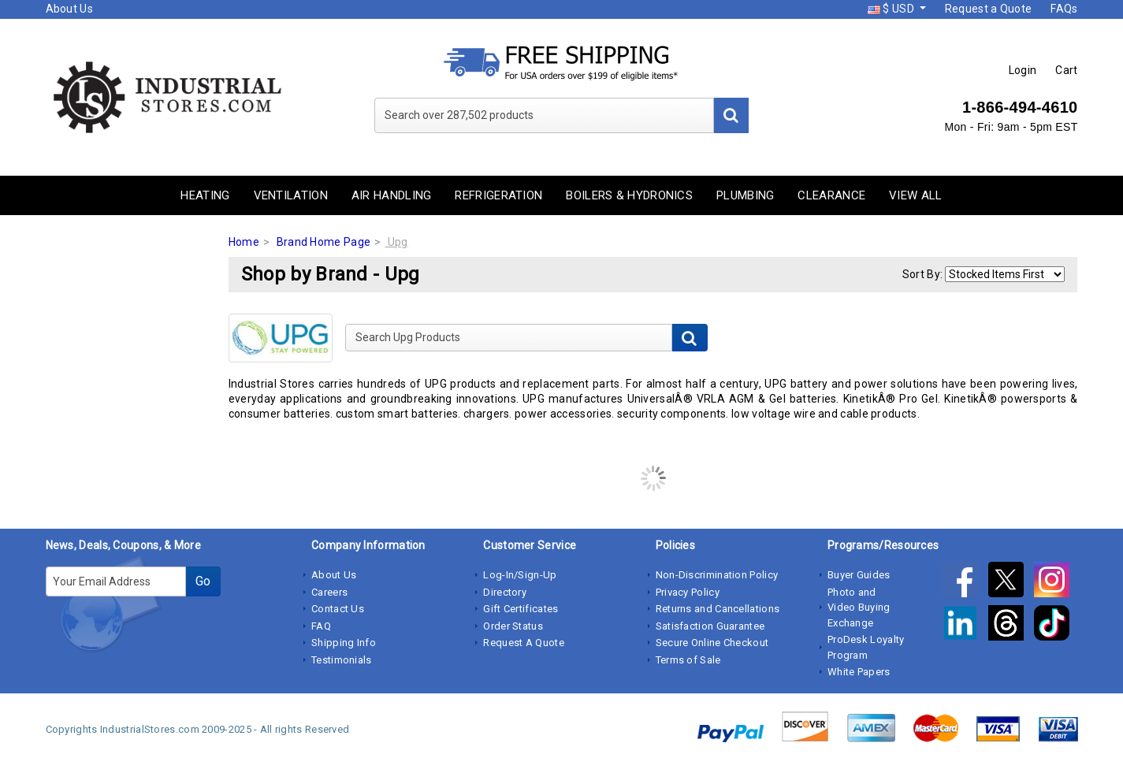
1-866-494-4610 (1020, 107)
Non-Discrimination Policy (717, 575)
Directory (504, 592)
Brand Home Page (324, 242)
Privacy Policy (688, 592)
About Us (69, 8)
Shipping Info (343, 642)
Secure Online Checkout (712, 642)
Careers (329, 592)
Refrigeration (498, 195)
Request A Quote (523, 642)
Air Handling (391, 195)
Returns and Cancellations (718, 609)
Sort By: (922, 274)
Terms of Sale (688, 660)
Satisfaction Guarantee (710, 626)
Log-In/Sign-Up (519, 575)
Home (244, 242)
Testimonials (341, 660)
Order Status (513, 626)
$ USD (892, 8)
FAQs (1063, 8)
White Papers (859, 672)
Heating (204, 195)
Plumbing (745, 195)
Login (1023, 70)
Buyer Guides (859, 575)
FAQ (321, 626)
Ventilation (291, 195)
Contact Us (337, 609)
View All (915, 195)
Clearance (831, 195)
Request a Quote (988, 8)
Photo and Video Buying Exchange (859, 607)
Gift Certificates (520, 609)
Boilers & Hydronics (629, 195)
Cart (1066, 70)
